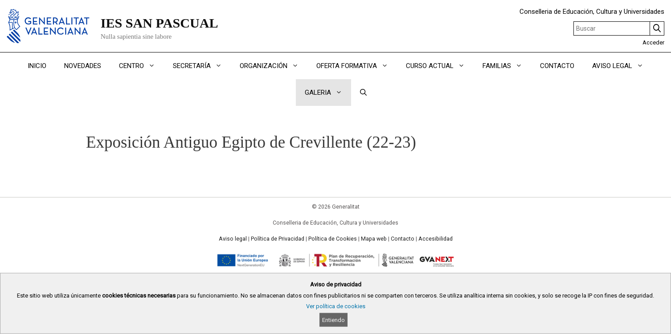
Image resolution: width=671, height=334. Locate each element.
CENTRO (141, 65)
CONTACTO (557, 66)
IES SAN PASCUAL (159, 23)
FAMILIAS (507, 65)
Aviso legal (233, 239)
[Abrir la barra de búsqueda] (363, 92)
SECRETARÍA (202, 65)
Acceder (653, 42)
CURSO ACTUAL (440, 65)
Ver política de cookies (335, 306)
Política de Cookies (332, 239)
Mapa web (374, 239)
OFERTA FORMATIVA (356, 65)
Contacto (402, 239)
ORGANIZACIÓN (273, 65)
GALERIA (328, 92)
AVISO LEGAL (622, 65)
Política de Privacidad (277, 239)
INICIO (37, 66)
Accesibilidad (435, 239)
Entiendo (333, 320)
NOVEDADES (82, 66)
